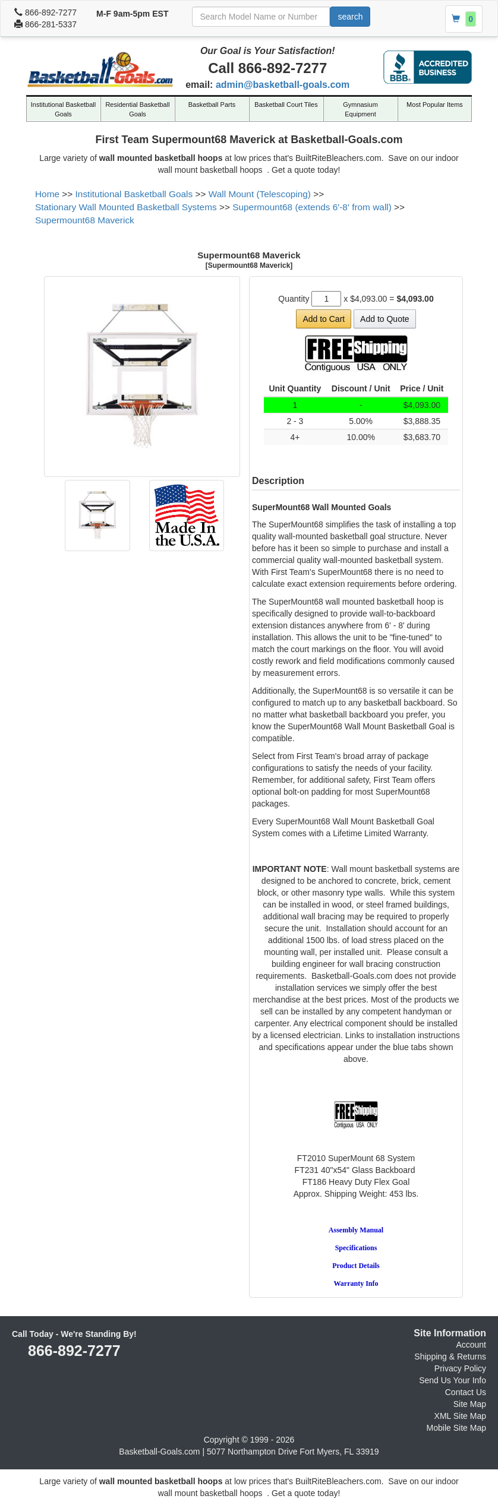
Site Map (469, 1404)
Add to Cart (323, 319)
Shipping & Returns (450, 1356)
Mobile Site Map (456, 1428)
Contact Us (465, 1392)
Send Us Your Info (452, 1380)
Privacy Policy (460, 1368)
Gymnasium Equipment (360, 109)
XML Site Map (460, 1416)
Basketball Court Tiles (285, 104)
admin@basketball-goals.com (282, 85)
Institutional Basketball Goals (63, 109)
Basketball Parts (211, 104)
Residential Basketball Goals (137, 109)
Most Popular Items (434, 104)
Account (471, 1344)
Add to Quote (384, 319)
